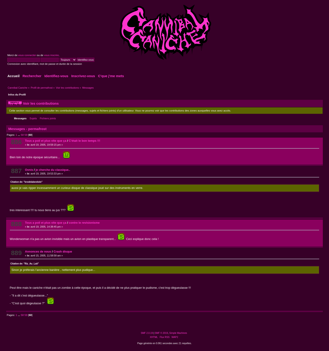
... (19, 134)
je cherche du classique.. (52, 169)
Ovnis (29, 169)
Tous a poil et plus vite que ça (45, 140)
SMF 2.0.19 (147, 333)
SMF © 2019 (161, 333)
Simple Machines (178, 333)
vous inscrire (51, 55)
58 (22, 134)
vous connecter (27, 55)
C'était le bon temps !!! (84, 140)
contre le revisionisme (84, 222)
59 (25, 134)
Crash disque (62, 251)
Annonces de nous (38, 251)
